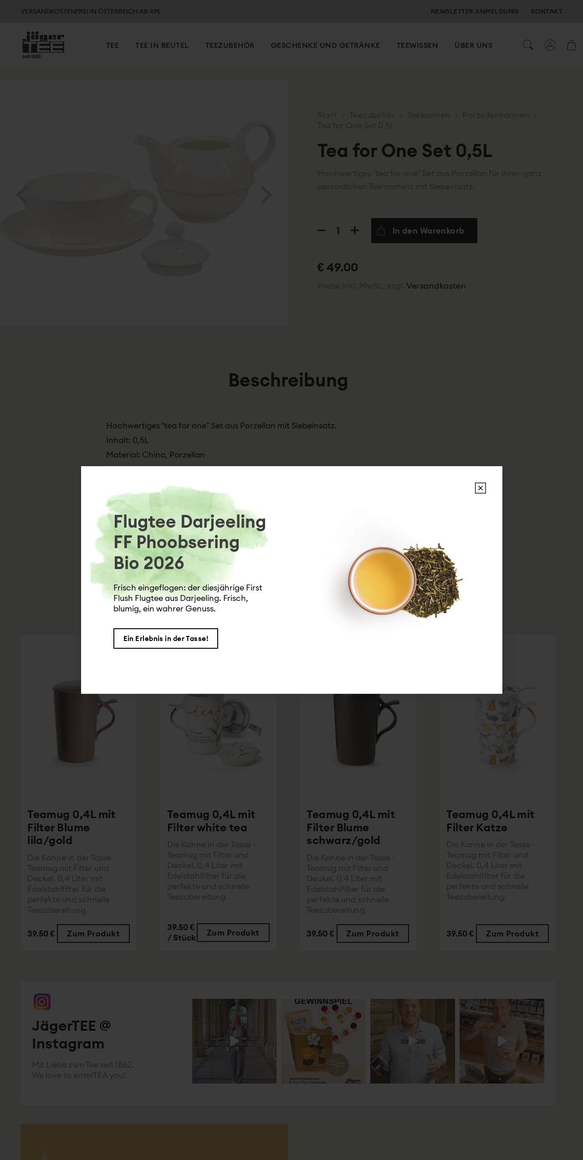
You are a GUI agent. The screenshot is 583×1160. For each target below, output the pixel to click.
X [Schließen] (480, 488)
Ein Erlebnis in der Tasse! (166, 638)
